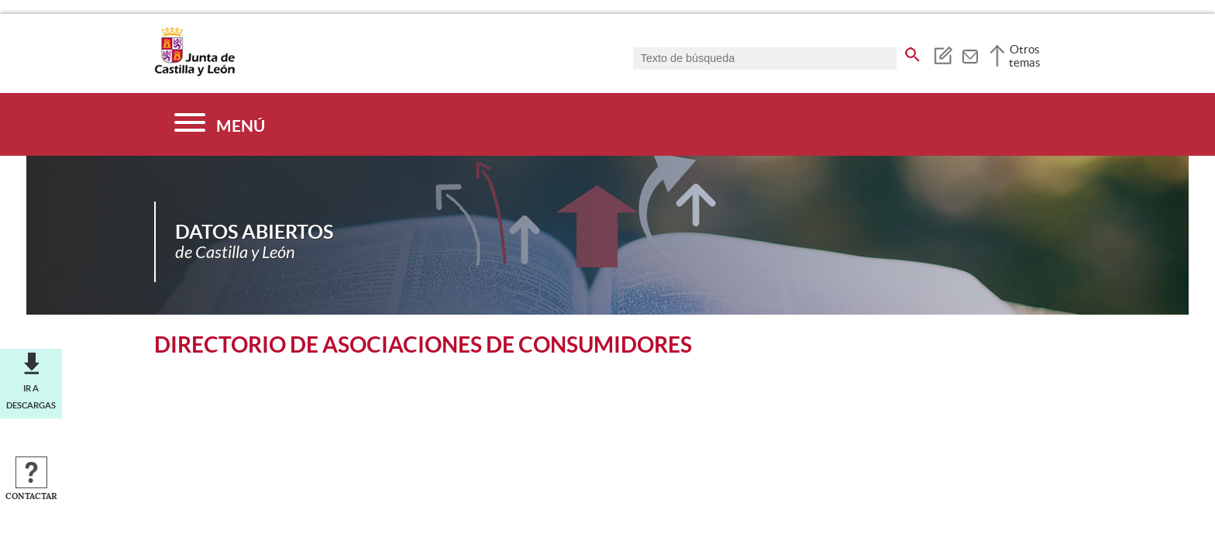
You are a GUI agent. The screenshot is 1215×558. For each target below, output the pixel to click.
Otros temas (1025, 56)
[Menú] (219, 124)
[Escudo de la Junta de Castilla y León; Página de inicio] (194, 73)
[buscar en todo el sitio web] (912, 52)
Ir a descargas (31, 397)
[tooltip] (942, 54)
